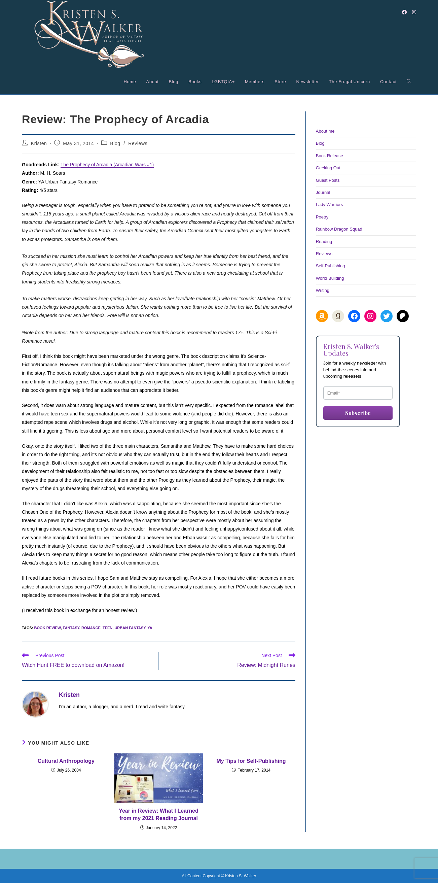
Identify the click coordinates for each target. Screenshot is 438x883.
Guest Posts (328, 180)
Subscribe (358, 412)
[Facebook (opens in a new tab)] (404, 12)
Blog (115, 143)
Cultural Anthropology (66, 761)
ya (149, 628)
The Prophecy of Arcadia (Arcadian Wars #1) (107, 164)
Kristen (39, 143)
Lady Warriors (329, 204)
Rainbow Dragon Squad (339, 229)
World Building (330, 278)
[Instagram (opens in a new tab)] (414, 12)
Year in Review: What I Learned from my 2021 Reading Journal (158, 814)
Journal (323, 192)
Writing (322, 290)
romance (91, 628)
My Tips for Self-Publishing (251, 761)
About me (325, 131)
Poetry (322, 216)
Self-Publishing (330, 265)
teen (107, 628)
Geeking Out (328, 167)
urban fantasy (129, 628)
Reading (324, 241)
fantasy (71, 628)
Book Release (329, 155)
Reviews (137, 143)
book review (47, 628)
